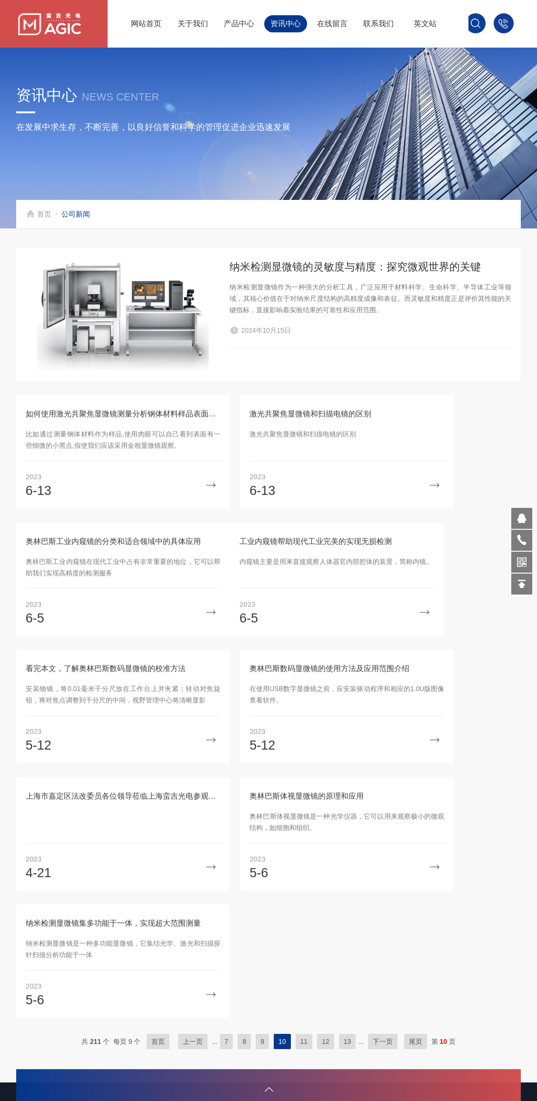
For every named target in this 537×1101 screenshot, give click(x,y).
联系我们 (378, 24)
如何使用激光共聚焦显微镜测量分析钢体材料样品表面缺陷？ (97, 475)
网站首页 (146, 24)
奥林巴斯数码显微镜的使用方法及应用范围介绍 (440, 603)
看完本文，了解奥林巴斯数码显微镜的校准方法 (268, 603)
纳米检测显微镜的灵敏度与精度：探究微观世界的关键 (355, 272)
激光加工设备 (301, 1008)
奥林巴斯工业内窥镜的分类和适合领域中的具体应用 (440, 475)
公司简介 (162, 993)
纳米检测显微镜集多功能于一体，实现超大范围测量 (440, 731)
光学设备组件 (301, 1023)
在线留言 (332, 24)
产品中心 (239, 24)
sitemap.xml (465, 1023)
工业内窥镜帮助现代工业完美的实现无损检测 (97, 603)
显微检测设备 (301, 993)
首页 (47, 214)
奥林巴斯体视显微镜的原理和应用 (254, 731)
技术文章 (162, 1008)
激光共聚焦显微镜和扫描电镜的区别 (258, 475)
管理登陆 (425, 1023)
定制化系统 (297, 1038)
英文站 (425, 24)
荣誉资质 (162, 1023)
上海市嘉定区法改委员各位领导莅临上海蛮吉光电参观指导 (97, 731)
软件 (286, 1054)
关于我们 (193, 24)
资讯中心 (285, 24)
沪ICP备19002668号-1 (478, 993)
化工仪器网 (467, 1008)
